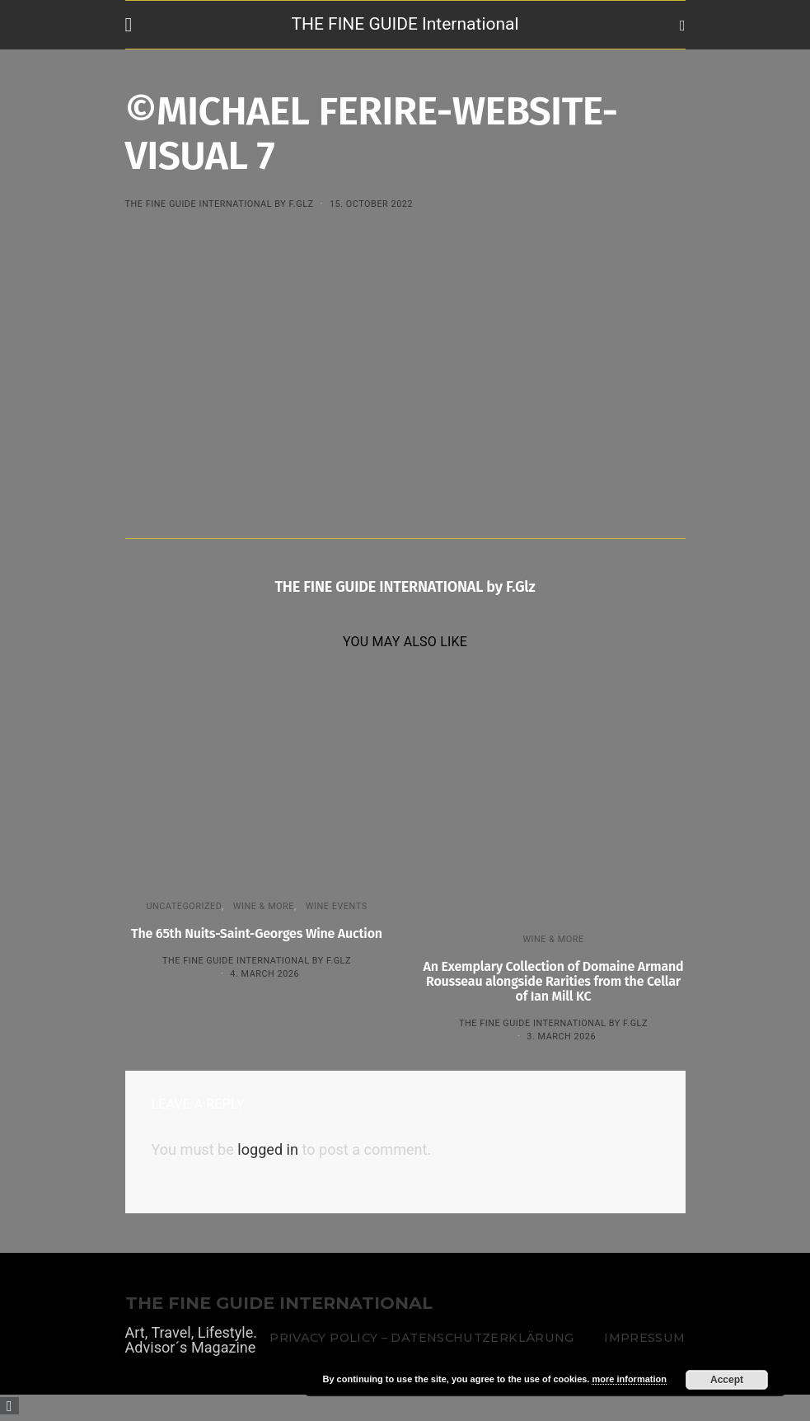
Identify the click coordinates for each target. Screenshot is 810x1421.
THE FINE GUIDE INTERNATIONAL (279, 1303)
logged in (267, 1149)
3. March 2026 (561, 1036)
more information (629, 1379)
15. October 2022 (371, 204)
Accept (726, 1380)
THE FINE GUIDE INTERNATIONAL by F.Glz (219, 204)
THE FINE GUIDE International (404, 24)
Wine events (337, 906)
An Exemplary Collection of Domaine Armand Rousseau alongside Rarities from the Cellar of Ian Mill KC (554, 981)
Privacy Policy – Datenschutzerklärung (421, 1337)
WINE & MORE (263, 906)
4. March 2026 (264, 973)
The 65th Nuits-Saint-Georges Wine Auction (256, 933)
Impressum (644, 1337)
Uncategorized (184, 906)
